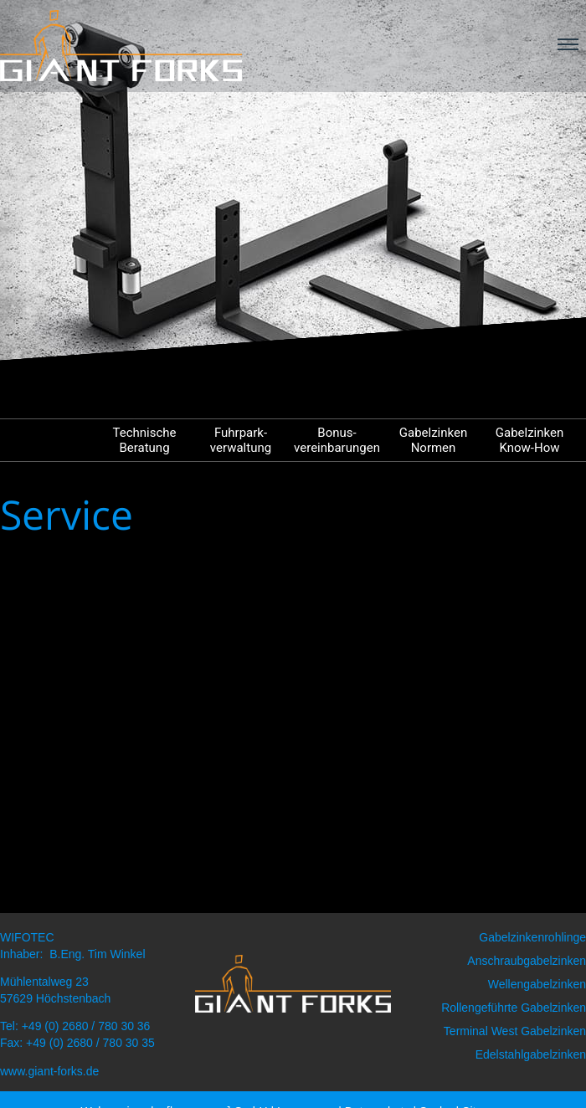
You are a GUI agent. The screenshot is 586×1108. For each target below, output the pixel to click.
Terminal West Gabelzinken (515, 1031)
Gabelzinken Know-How (529, 440)
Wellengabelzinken (537, 984)
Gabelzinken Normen (433, 440)
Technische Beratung (144, 440)
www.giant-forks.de (49, 1071)
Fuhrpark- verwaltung (240, 440)
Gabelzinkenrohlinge (532, 937)
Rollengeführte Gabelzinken (513, 1007)
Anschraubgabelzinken (526, 960)
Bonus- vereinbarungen (337, 440)
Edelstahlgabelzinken (530, 1054)
